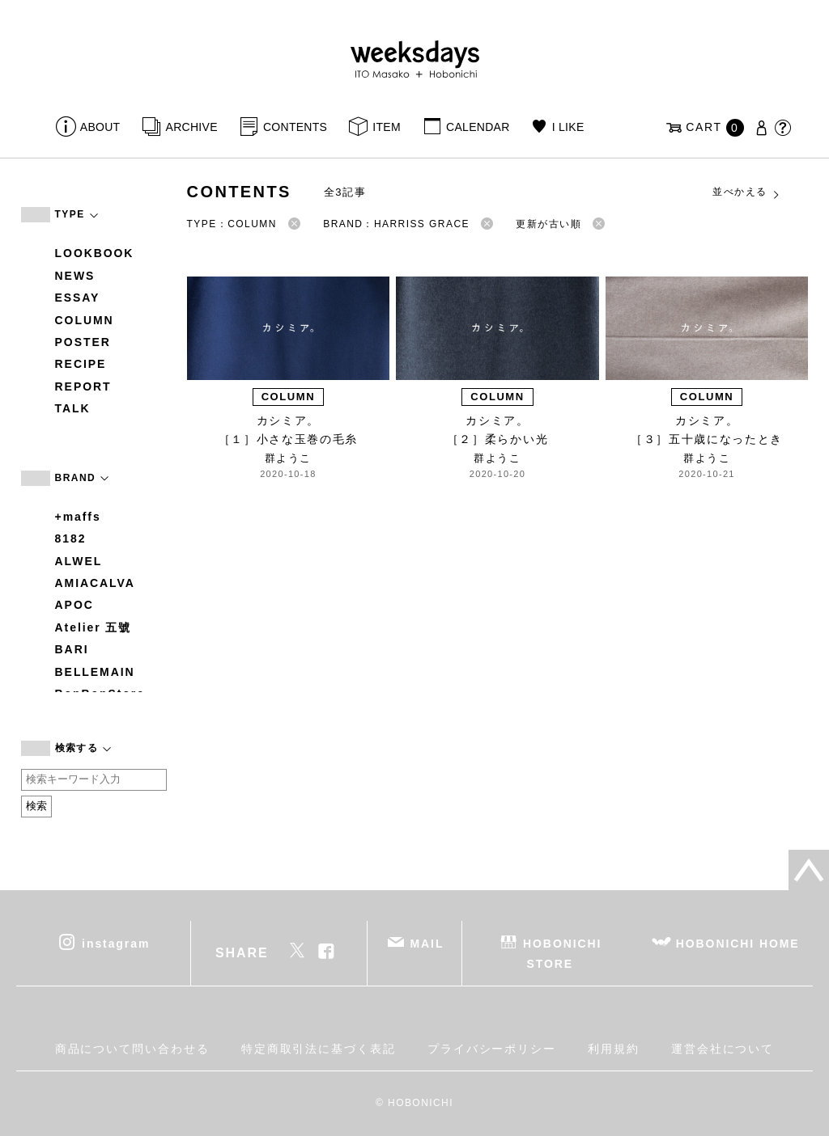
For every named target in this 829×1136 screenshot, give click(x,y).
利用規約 (614, 1048)
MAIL (427, 942)
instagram (116, 942)
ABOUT (100, 126)
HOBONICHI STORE (562, 952)
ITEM (386, 126)
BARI (72, 649)
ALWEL (79, 561)
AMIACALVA (95, 582)
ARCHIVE (192, 126)
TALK (73, 408)
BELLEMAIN (95, 671)
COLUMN (84, 320)
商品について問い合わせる (132, 1048)
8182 (71, 538)
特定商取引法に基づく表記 (318, 1048)
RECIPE (81, 363)
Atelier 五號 (93, 627)
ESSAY (77, 297)
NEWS (75, 275)
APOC (74, 604)
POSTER (83, 342)
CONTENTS (295, 126)
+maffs (78, 516)
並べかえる (746, 192)
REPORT (83, 386)
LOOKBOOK (94, 253)
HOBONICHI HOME (738, 942)
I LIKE (568, 126)
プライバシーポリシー (491, 1048)
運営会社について (722, 1048)
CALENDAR (477, 126)
